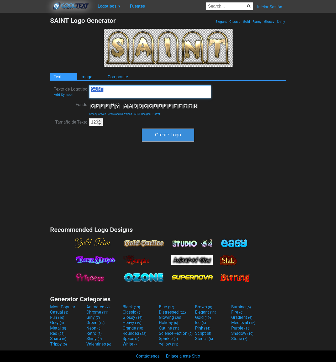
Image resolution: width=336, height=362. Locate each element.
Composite (118, 76)
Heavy (132, 322)
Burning (241, 306)
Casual (59, 312)
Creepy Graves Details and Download (110, 114)
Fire (237, 312)
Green (95, 322)
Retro (94, 333)
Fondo (81, 104)
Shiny (281, 22)
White (131, 344)
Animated (98, 306)
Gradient (241, 317)
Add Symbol (63, 95)
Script (203, 333)
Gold (246, 22)
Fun (57, 317)
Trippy (58, 344)
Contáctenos (148, 356)
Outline (169, 328)
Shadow (242, 333)
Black (131, 306)
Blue (166, 306)
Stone (239, 338)
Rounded (134, 333)
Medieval (243, 322)
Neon (94, 328)
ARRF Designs (142, 114)
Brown (203, 306)
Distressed (172, 312)
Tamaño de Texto (71, 122)
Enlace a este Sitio (183, 356)
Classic (234, 22)
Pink (203, 328)
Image (86, 76)
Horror (156, 114)
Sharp (58, 338)
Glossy (269, 22)
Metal (58, 328)
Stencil (204, 338)
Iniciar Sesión (269, 6)
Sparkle (168, 338)
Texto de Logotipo (70, 92)
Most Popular (62, 306)
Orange (133, 328)
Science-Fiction (176, 333)
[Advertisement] (25, 95)
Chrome (97, 312)
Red (57, 333)
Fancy (257, 22)
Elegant (221, 22)
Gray (57, 322)
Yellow (168, 344)
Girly (93, 317)
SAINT (150, 91)
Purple (240, 328)
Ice (200, 322)
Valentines (98, 344)
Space (131, 338)
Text (57, 76)
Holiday (168, 322)
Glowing (170, 317)
